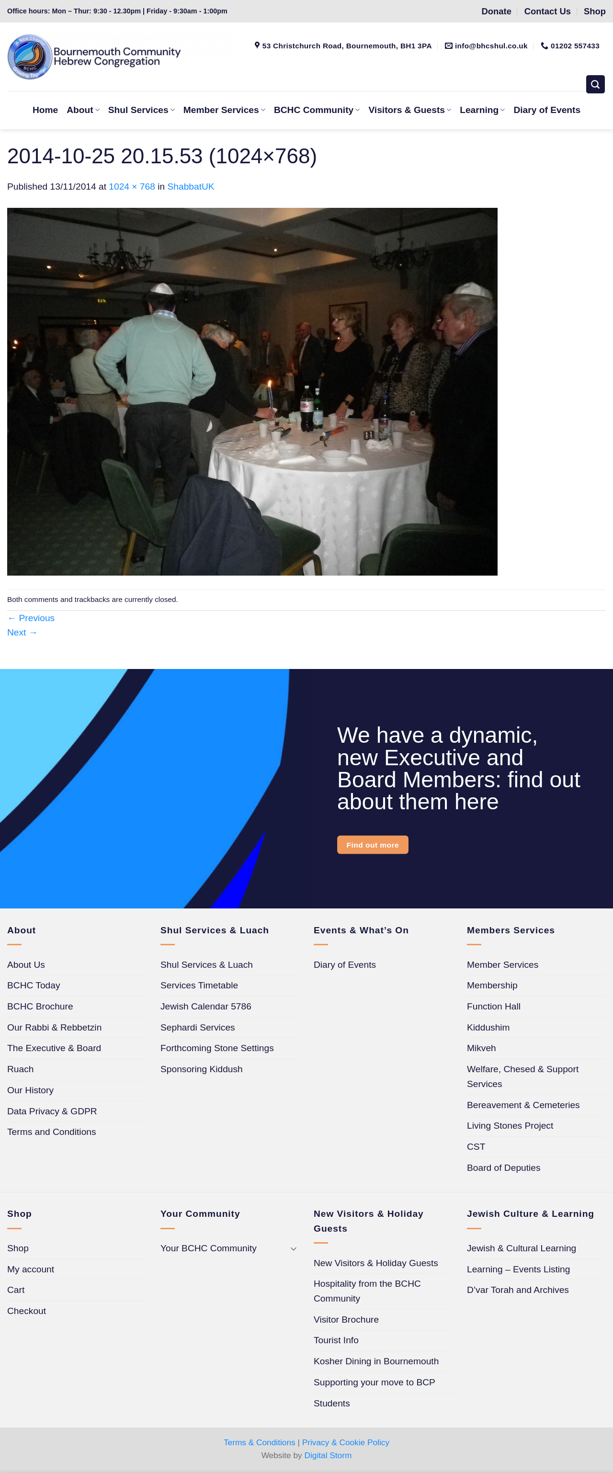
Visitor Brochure (346, 1319)
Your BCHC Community (208, 1248)
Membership (492, 985)
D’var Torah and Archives (518, 1290)
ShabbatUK (191, 186)
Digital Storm (328, 1455)
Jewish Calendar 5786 (205, 1006)
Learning (482, 110)
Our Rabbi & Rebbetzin (54, 1027)
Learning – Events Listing (518, 1269)
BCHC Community (317, 110)
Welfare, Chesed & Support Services (523, 1076)
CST (476, 1147)
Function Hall (494, 1006)
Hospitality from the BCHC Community (367, 1291)
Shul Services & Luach (206, 965)
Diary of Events (546, 110)
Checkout (26, 1311)
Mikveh (481, 1048)
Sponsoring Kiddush (201, 1069)
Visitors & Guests (409, 110)
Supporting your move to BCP (374, 1382)
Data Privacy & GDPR (52, 1111)
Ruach (20, 1069)
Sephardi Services (197, 1027)
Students (332, 1403)
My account (30, 1269)
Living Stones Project (510, 1126)
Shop (18, 1248)
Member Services (224, 110)
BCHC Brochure (40, 1006)
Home (45, 110)
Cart (15, 1290)
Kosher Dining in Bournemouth (376, 1361)
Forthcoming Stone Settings (217, 1048)
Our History (30, 1090)
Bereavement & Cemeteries (523, 1105)
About (83, 110)
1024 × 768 (132, 186)
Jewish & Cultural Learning (521, 1248)
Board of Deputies (504, 1168)
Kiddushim (488, 1027)
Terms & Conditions (259, 1442)
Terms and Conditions (51, 1132)
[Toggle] (293, 1249)
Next (22, 632)
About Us (26, 965)
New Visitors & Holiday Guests (376, 1263)
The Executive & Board (54, 1048)
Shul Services (141, 110)
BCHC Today (33, 985)
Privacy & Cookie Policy (345, 1442)
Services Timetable (199, 985)
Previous (31, 618)
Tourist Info (336, 1340)
